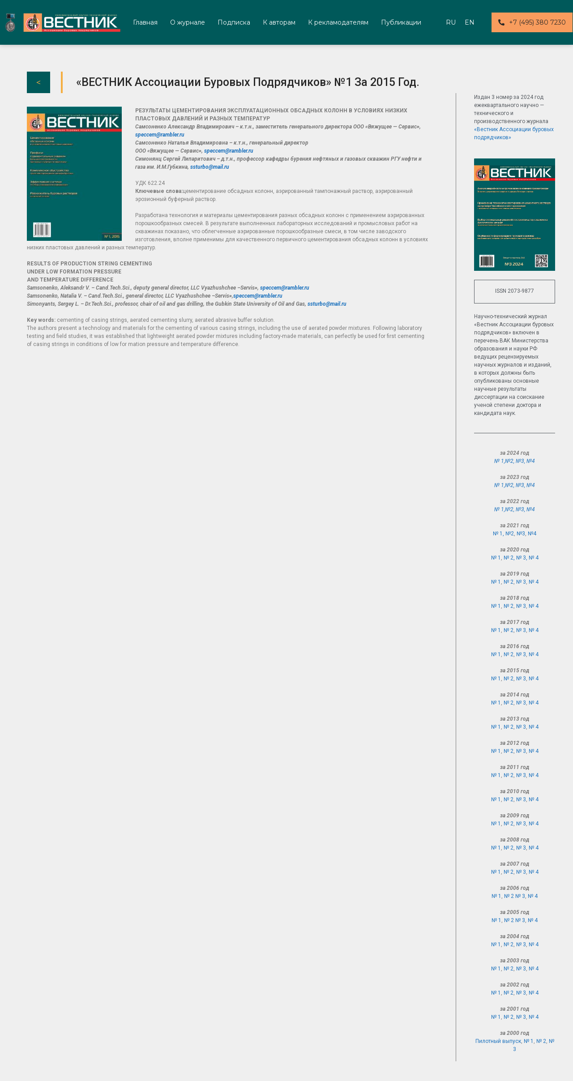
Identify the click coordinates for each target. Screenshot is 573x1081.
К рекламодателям (338, 22)
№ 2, (510, 558)
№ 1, (499, 461)
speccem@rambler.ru (159, 135)
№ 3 (521, 582)
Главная (145, 22)
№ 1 (496, 558)
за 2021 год (514, 525)
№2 (509, 461)
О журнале (187, 22)
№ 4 (534, 558)
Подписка (234, 22)
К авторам (279, 22)
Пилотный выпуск (498, 1041)
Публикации (401, 22)
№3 (520, 461)
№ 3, (522, 558)
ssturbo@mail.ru (209, 167)
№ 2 (508, 582)
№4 (530, 461)
